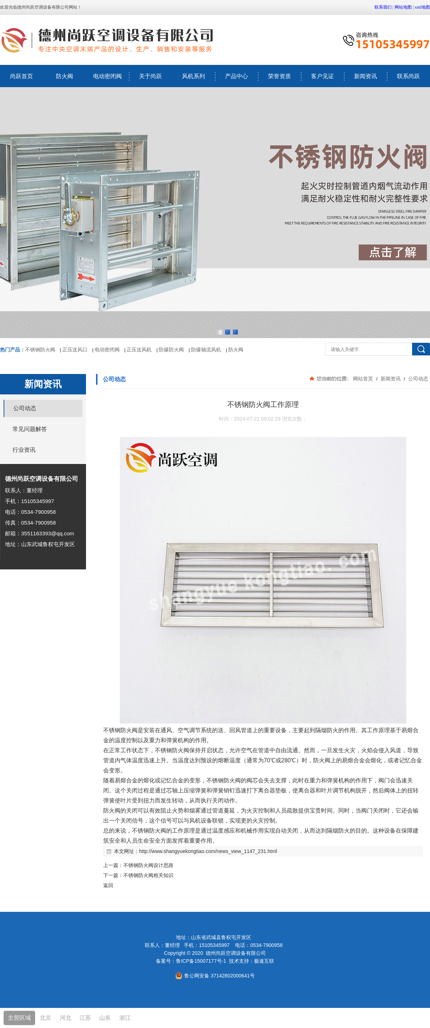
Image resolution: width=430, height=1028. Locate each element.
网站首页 (363, 379)
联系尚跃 (408, 76)
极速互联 (264, 961)
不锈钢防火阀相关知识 (148, 875)
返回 (108, 885)
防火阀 (64, 76)
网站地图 (403, 7)
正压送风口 (74, 349)
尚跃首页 (21, 76)
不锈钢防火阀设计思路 (148, 865)
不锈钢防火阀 (40, 349)
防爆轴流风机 (206, 349)
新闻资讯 (365, 76)
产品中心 (236, 76)
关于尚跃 (150, 76)
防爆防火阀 (171, 349)
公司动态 (417, 379)
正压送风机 (139, 349)
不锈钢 (111, 730)
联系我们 (383, 7)
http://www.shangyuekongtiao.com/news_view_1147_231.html (208, 851)
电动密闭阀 (107, 76)
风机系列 (193, 76)
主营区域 (19, 1018)
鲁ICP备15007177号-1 (201, 961)
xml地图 (422, 7)
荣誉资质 (279, 76)
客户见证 (322, 76)
